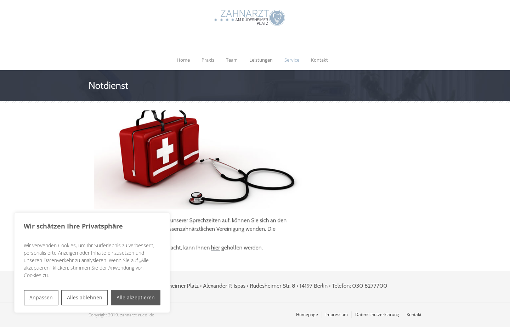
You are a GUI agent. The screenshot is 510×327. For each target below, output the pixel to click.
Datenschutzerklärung (377, 314)
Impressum (336, 314)
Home (183, 60)
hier (215, 248)
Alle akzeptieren (136, 297)
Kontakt (319, 60)
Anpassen (41, 297)
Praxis (208, 60)
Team (232, 60)
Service (291, 60)
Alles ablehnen (84, 297)
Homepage (307, 314)
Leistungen (261, 60)
